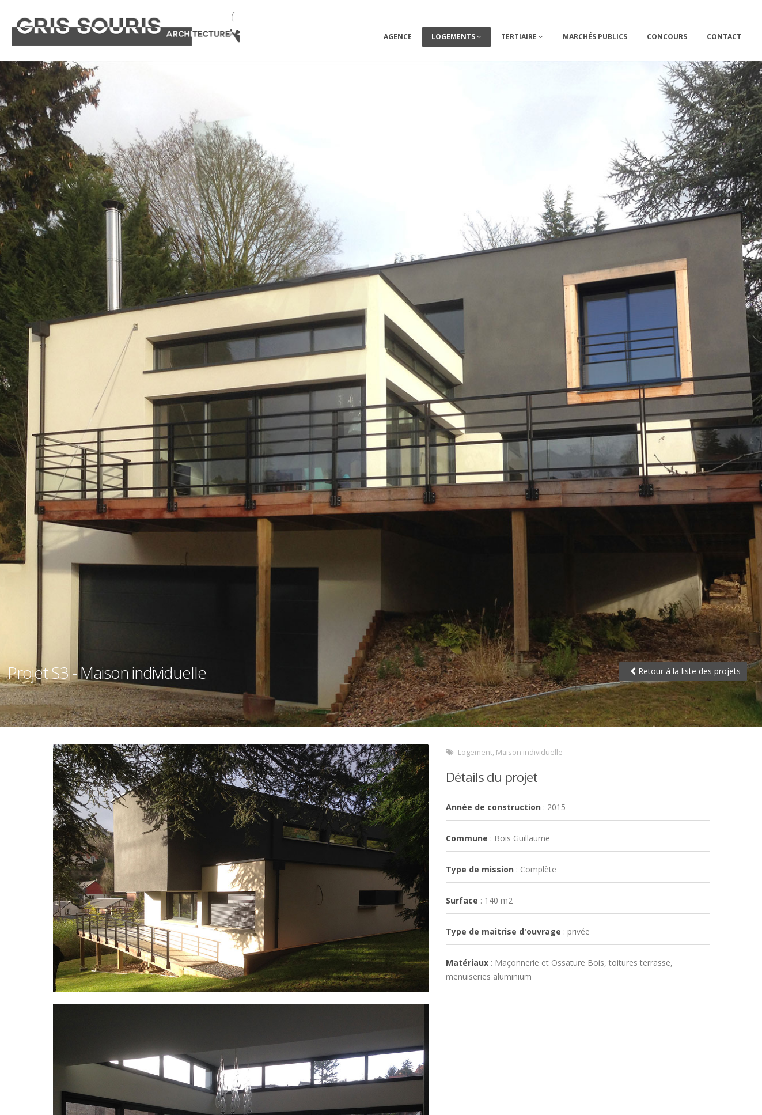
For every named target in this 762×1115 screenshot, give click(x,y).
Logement (475, 752)
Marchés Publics (595, 36)
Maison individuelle (529, 752)
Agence (398, 36)
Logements (456, 36)
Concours (667, 36)
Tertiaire (522, 36)
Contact (724, 36)
